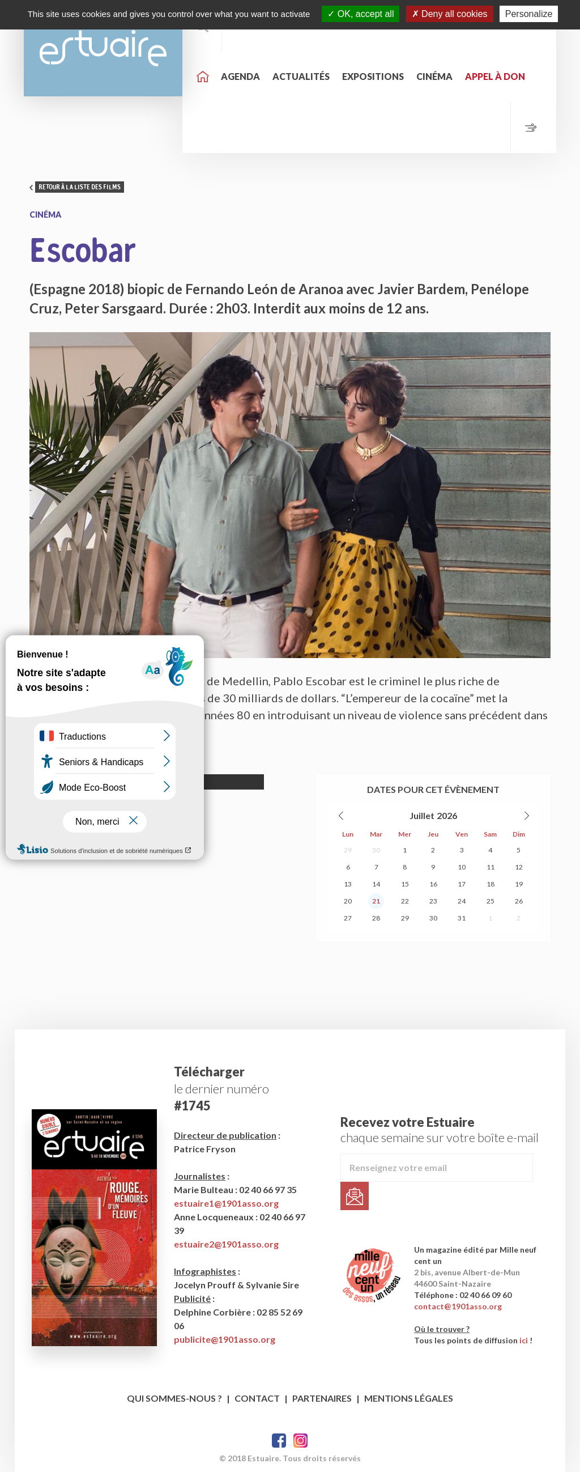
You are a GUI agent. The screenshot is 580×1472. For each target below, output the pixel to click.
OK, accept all (360, 14)
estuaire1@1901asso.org (226, 1203)
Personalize (529, 14)
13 (348, 884)
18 (490, 884)
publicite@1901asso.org (224, 1339)
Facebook (279, 1440)
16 (433, 884)
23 (433, 901)
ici (523, 1340)
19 (519, 884)
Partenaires (322, 1398)
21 (376, 901)
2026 (447, 815)
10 (462, 867)
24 (462, 901)
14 (376, 884)
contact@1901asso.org (458, 1306)
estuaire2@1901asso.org (226, 1243)
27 (348, 918)
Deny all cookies (450, 14)
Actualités (301, 76)
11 (490, 867)
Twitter (300, 1440)
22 (405, 901)
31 (462, 918)
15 (405, 884)
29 (348, 850)
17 (462, 884)
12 (519, 867)
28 (376, 918)
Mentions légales (408, 1398)
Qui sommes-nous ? (174, 1398)
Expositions (373, 76)
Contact (257, 1398)
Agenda (240, 76)
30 (376, 850)
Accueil (203, 76)
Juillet (422, 815)
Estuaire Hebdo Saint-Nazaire (103, 48)
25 (490, 901)
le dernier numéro (221, 1088)
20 (348, 901)
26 (519, 901)
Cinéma (434, 76)
